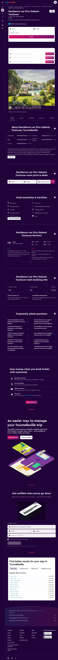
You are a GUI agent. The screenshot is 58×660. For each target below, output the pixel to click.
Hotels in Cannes (14, 584)
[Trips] (3, 20)
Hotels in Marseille (14, 582)
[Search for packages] (3, 16)
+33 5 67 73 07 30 (13, 21)
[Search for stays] (3, 10)
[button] (2, 2)
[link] (31, 402)
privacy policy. (34, 546)
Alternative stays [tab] (24, 568)
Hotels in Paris (13, 576)
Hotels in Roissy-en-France (16, 597)
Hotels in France (27, 6)
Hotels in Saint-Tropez (15, 580)
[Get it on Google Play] (48, 633)
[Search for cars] (3, 13)
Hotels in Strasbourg (14, 586)
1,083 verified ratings (20, 23)
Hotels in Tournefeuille (46, 6)
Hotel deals (10, 6)
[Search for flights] (3, 6)
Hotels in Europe (18, 6)
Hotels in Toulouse (14, 595)
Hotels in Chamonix (14, 591)
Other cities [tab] (13, 568)
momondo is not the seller (32, 615)
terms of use (26, 546)
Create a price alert (28, 395)
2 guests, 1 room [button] (14, 32)
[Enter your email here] (33, 535)
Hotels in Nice (13, 578)
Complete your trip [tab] (46, 568)
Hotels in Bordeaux (14, 593)
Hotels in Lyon (13, 589)
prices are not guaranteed (40, 610)
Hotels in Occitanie (36, 6)
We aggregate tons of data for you (32, 618)
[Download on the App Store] (48, 637)
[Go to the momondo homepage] (10, 2)
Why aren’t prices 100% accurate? (32, 620)
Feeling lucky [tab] (34, 568)
